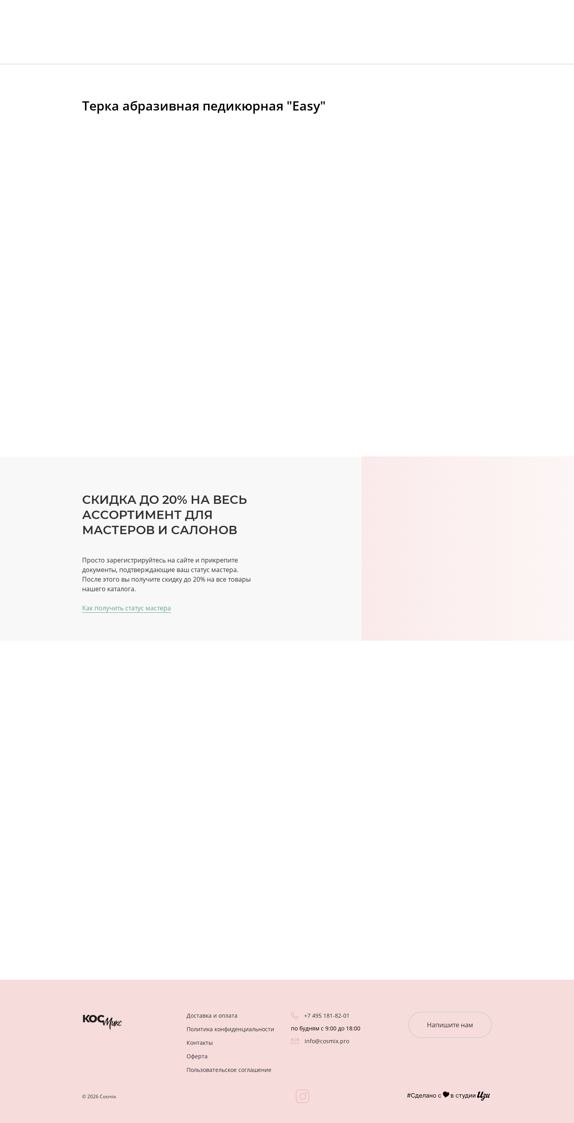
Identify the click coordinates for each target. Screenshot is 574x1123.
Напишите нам (450, 1024)
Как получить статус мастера (126, 608)
